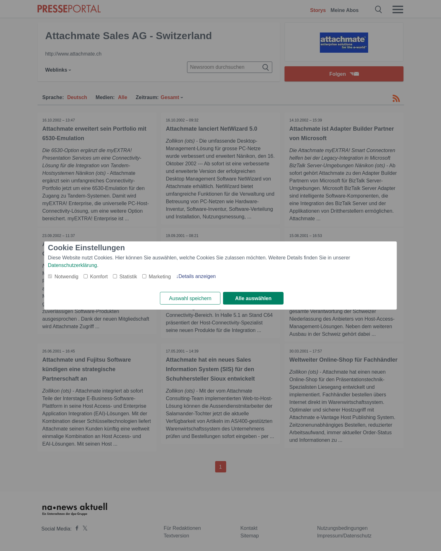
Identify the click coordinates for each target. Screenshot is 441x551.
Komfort (99, 276)
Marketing (160, 276)
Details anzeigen (197, 276)
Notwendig (67, 276)
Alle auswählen (253, 298)
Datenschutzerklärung (72, 265)
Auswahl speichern (190, 298)
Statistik (128, 276)
